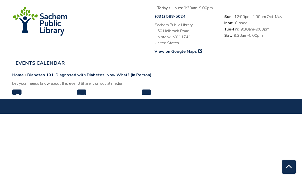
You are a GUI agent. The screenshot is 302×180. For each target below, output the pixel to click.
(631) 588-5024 (170, 16)
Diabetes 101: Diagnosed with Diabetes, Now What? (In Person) (89, 75)
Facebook (17, 92)
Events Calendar (40, 63)
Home (18, 75)
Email (146, 92)
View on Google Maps (176, 51)
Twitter (81, 92)
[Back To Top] (289, 167)
